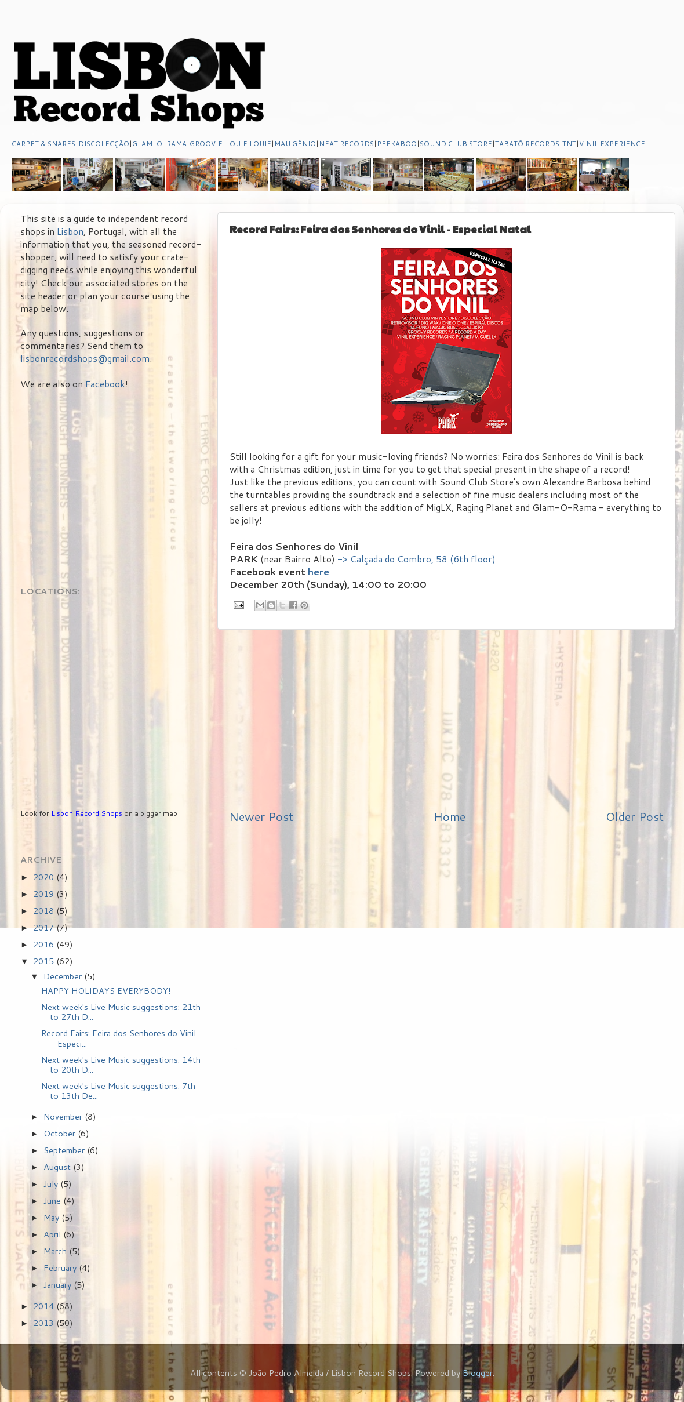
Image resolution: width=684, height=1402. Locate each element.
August (58, 1167)
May (52, 1217)
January (58, 1284)
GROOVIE (206, 143)
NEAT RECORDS (346, 143)
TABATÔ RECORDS (527, 143)
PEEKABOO (397, 143)
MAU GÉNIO (295, 143)
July (51, 1184)
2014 (44, 1306)
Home (449, 816)
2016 (44, 944)
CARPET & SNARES (43, 143)
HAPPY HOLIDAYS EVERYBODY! (106, 991)
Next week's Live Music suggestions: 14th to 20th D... (121, 1065)
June (53, 1200)
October (60, 1133)
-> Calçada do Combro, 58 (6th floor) (416, 559)
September (65, 1150)
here (318, 571)
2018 (44, 911)
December (63, 976)
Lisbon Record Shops (87, 813)
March (56, 1251)
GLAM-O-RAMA (159, 143)
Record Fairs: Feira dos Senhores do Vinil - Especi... (118, 1038)
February (61, 1268)
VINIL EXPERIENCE (612, 143)
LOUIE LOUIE (248, 143)
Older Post (635, 816)
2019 (44, 894)
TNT (569, 143)
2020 (44, 877)
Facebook (105, 383)
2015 (44, 961)
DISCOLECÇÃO (103, 143)
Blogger (478, 1373)
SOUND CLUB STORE (456, 143)
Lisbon (70, 231)
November (64, 1116)
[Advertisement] (446, 718)
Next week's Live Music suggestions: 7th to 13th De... (118, 1091)
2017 (44, 927)
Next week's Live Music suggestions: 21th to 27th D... (121, 1012)
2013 (44, 1323)
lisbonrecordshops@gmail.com (85, 358)
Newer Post (261, 816)
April (53, 1234)
